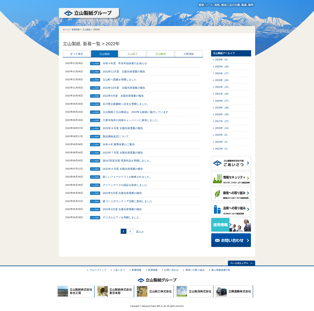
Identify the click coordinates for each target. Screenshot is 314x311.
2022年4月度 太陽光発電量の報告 (122, 209)
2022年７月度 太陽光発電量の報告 (123, 152)
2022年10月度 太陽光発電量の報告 (124, 87)
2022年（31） (222, 87)
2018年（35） (222, 114)
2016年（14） (222, 128)
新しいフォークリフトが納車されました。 (127, 176)
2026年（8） (222, 59)
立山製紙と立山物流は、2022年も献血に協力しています (135, 111)
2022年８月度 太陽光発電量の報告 (123, 128)
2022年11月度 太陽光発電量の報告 (124, 71)
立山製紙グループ (90, 14)
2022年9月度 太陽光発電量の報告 (123, 95)
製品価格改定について (116, 136)
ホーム (66, 29)
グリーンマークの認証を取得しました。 (126, 185)
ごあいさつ (119, 270)
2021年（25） (222, 93)
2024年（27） (222, 73)
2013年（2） (222, 148)
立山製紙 (87, 29)
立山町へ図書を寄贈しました (120, 79)
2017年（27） (222, 121)
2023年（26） (222, 80)
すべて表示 (76, 53)
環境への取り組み (195, 270)
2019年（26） (222, 107)
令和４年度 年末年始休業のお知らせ (125, 63)
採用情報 (153, 270)
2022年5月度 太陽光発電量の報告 (122, 193)
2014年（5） (222, 141)
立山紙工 (132, 53)
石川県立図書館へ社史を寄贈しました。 (126, 103)
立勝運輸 (188, 53)
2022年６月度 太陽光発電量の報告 (123, 168)
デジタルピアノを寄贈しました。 (122, 217)
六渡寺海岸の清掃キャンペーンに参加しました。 (131, 120)
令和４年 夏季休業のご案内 (119, 144)
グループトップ (98, 270)
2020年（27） (222, 100)
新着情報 (76, 29)
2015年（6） (222, 134)
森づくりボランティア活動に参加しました (127, 201)
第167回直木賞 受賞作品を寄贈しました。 (127, 160)
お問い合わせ (171, 270)
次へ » (139, 231)
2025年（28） (222, 66)
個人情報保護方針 (220, 270)
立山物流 (160, 53)
